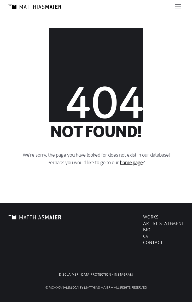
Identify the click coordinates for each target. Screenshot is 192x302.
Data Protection (96, 274)
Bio (147, 229)
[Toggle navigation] (177, 7)
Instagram (123, 274)
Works (151, 217)
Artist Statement (163, 223)
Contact (153, 242)
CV (146, 236)
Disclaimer (69, 274)
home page (131, 162)
